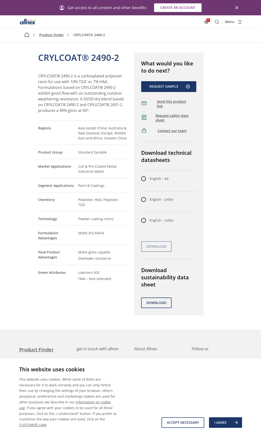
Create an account (177, 7)
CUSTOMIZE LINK (32, 425)
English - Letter (162, 199)
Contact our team (171, 130)
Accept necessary (183, 422)
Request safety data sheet (172, 118)
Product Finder (51, 35)
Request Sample (169, 86)
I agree (226, 422)
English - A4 (159, 178)
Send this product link (171, 104)
